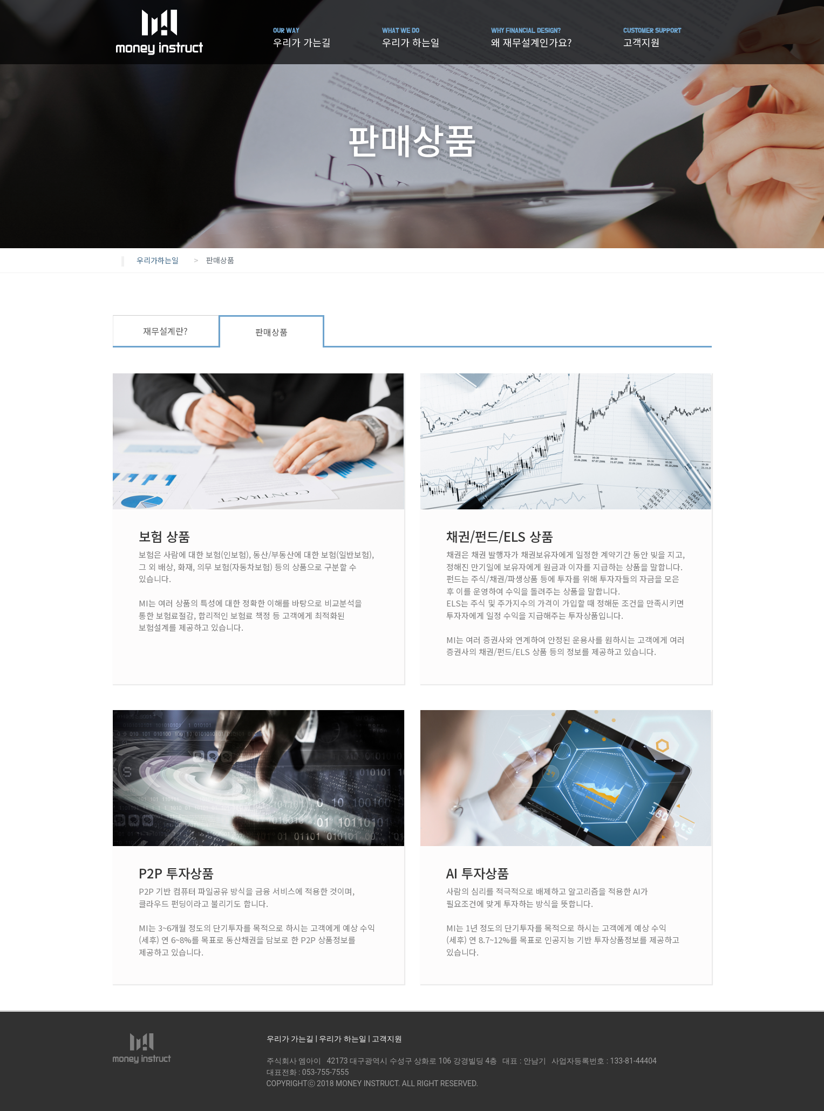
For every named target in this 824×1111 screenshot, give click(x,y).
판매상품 (271, 331)
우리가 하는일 (411, 38)
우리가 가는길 (302, 38)
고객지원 (652, 38)
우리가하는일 (158, 260)
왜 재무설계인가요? (531, 38)
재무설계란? (165, 330)
